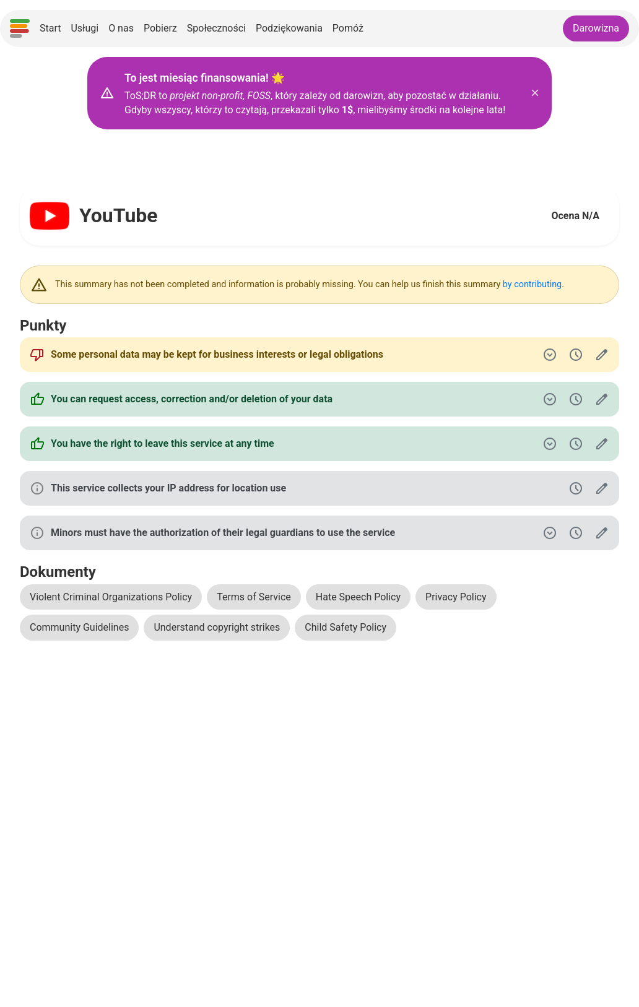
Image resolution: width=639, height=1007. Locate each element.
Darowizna (596, 28)
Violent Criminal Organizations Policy (111, 597)
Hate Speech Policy (358, 597)
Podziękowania (289, 28)
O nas (121, 28)
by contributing (532, 284)
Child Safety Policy (345, 627)
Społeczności (216, 28)
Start (50, 28)
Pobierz (160, 28)
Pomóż (348, 28)
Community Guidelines (79, 627)
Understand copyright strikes (217, 627)
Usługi (84, 28)
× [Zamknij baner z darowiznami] (535, 92)
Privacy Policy (456, 597)
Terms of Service (254, 597)
